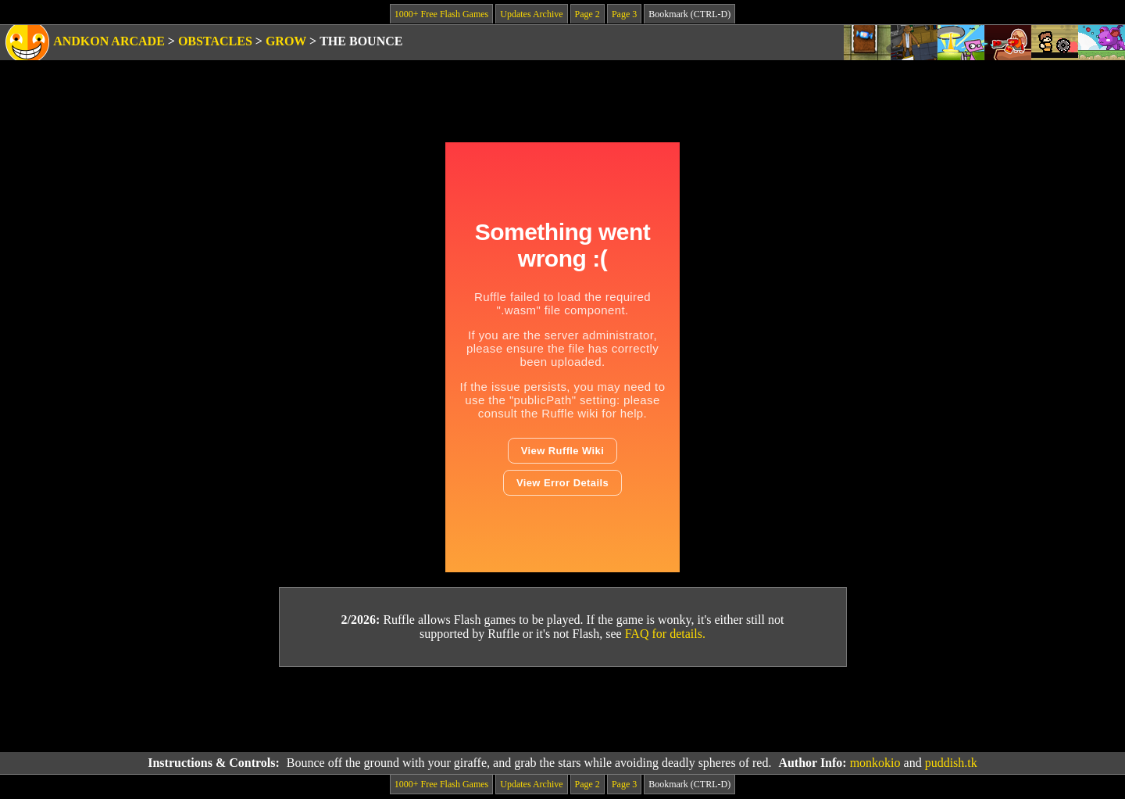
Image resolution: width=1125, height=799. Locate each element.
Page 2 (587, 14)
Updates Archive (531, 14)
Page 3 (624, 14)
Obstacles (215, 41)
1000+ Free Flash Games (441, 14)
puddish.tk (951, 762)
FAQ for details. (665, 633)
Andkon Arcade (109, 41)
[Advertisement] (562, 710)
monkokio (875, 762)
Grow (286, 41)
